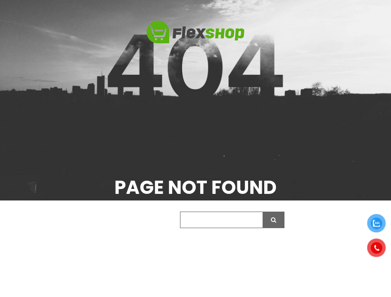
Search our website (138, 220)
